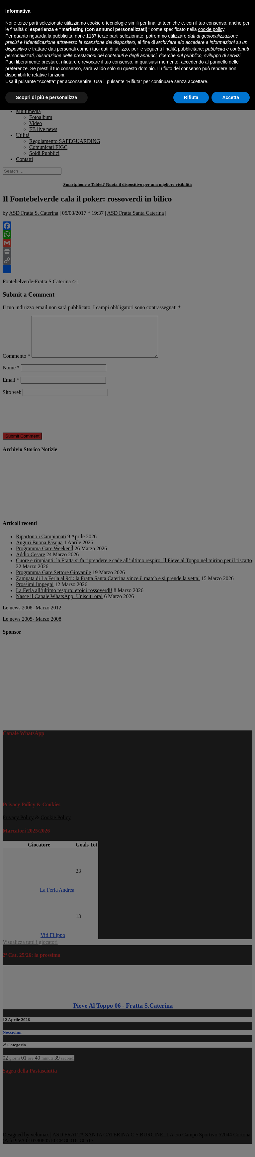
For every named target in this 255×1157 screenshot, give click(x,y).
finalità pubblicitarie (183, 49)
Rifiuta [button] (191, 97)
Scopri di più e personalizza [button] (46, 97)
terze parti (108, 36)
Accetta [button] (230, 97)
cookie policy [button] (211, 29)
